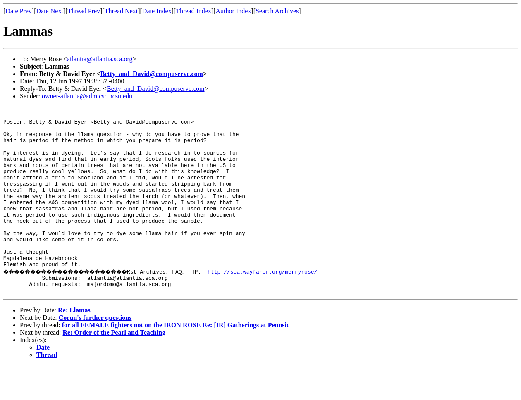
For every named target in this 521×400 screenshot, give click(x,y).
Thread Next (121, 10)
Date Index (157, 10)
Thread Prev (83, 10)
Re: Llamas (74, 344)
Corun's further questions (95, 352)
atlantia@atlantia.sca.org (99, 58)
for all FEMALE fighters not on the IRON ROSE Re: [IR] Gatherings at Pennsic (175, 359)
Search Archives (277, 10)
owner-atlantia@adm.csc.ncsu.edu (87, 96)
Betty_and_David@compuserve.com (151, 73)
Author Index (233, 10)
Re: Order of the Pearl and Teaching (114, 367)
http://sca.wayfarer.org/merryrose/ (287, 302)
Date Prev (18, 10)
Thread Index (193, 10)
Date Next (49, 10)
